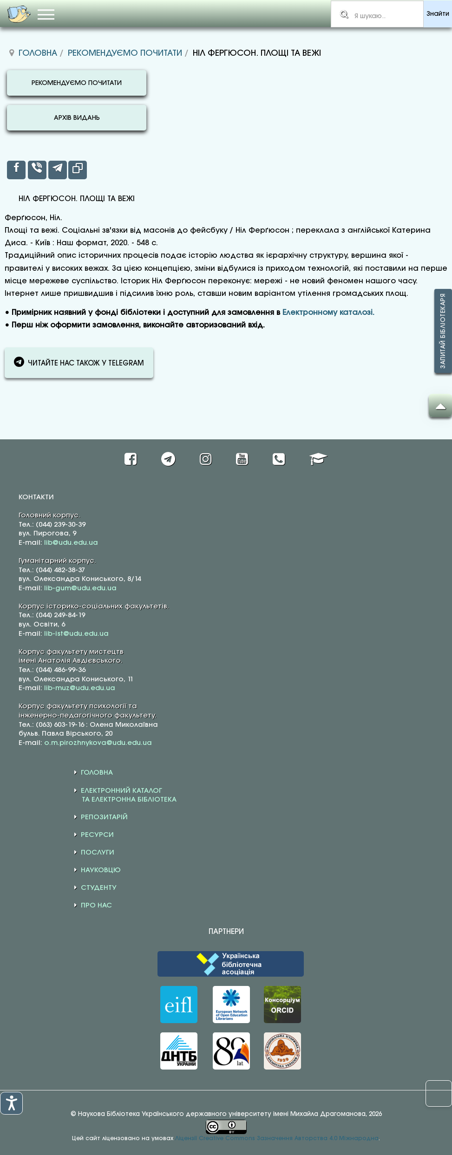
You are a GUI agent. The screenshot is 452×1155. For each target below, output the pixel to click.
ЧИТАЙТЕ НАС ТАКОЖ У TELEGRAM (79, 362)
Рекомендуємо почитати (125, 53)
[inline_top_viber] (37, 170)
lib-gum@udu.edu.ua (80, 588)
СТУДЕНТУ (99, 888)
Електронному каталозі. (328, 312)
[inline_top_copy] (77, 170)
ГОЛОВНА (97, 773)
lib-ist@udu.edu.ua (76, 634)
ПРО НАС (96, 905)
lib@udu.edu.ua (71, 543)
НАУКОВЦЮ (101, 870)
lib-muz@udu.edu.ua (79, 688)
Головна (38, 53)
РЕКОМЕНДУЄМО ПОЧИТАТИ (77, 83)
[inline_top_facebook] (16, 170)
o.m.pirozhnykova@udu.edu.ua (98, 743)
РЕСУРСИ (97, 835)
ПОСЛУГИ (97, 852)
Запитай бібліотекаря (443, 331)
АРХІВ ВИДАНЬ (77, 118)
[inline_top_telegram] (57, 170)
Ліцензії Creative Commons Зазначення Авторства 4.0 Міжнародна (277, 1138)
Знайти (437, 14)
